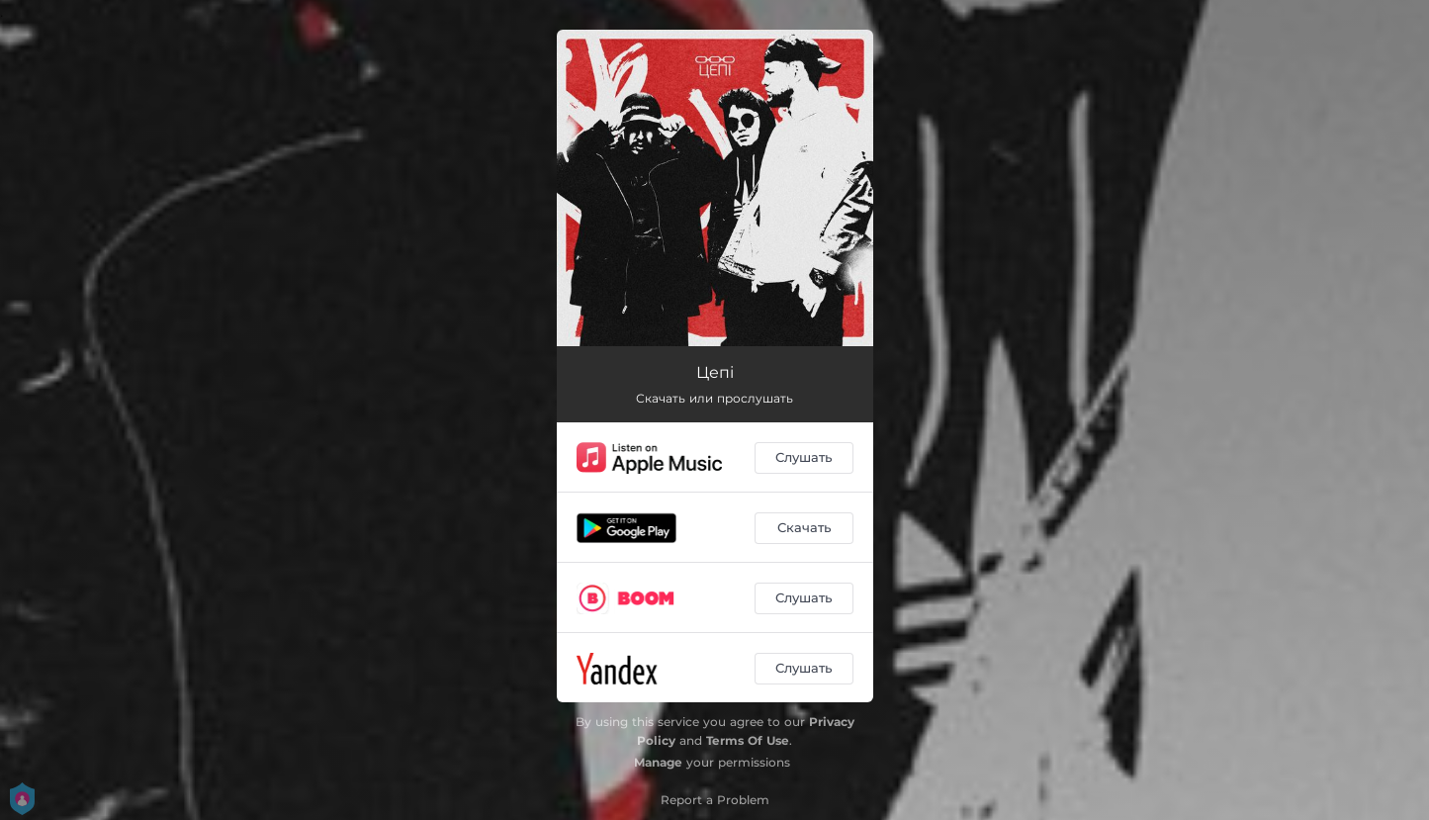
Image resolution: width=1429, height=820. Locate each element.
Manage (658, 762)
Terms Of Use (747, 740)
